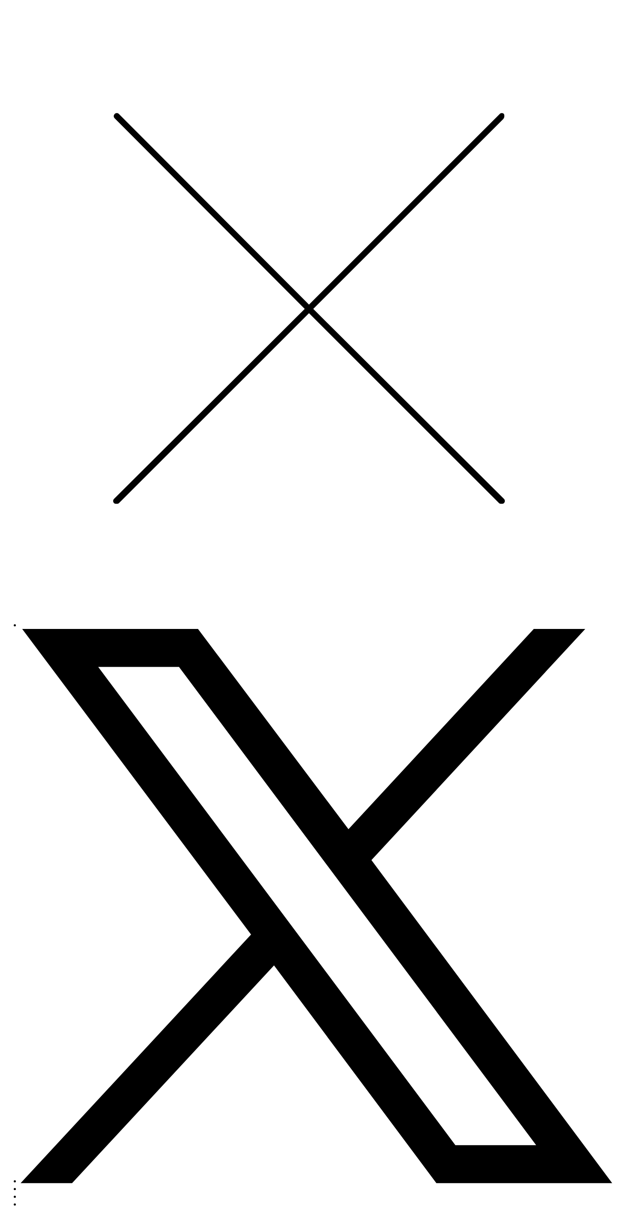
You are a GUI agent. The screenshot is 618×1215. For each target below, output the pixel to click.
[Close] (309, 612)
